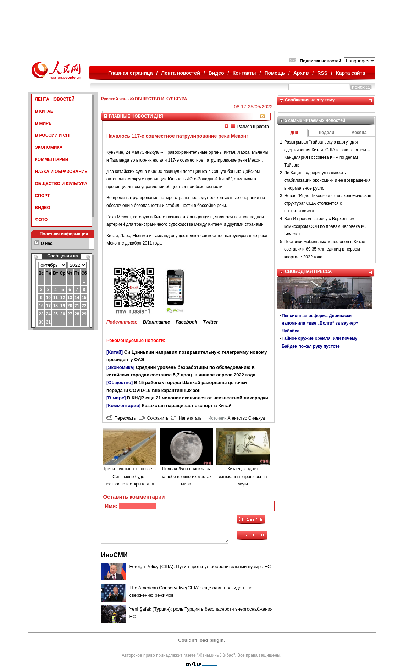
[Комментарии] (123, 405)
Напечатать (186, 418)
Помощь (274, 73)
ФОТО (41, 219)
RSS (322, 73)
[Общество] (119, 382)
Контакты (244, 73)
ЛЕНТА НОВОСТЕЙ (55, 99)
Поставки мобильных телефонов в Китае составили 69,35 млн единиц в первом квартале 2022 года (324, 249)
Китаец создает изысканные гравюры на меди (243, 476)
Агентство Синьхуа (246, 418)
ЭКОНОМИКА (49, 147)
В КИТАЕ (44, 111)
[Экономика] (120, 367)
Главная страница (130, 73)
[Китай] (114, 352)
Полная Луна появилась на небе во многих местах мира (186, 476)
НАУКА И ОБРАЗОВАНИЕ (61, 171)
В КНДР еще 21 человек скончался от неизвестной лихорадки (197, 397)
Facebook (186, 322)
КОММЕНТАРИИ (51, 159)
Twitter (210, 322)
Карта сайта (350, 73)
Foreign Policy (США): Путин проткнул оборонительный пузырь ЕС (200, 566)
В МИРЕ (43, 123)
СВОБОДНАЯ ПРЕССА (308, 271)
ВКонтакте (156, 322)
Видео (216, 73)
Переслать (121, 418)
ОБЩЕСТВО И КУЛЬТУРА (61, 183)
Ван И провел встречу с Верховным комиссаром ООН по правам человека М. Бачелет (325, 226)
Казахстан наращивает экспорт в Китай (187, 405)
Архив (301, 73)
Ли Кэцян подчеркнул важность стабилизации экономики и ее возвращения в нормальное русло (327, 180)
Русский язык (115, 98)
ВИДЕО (42, 207)
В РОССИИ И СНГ (53, 135)
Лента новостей (180, 73)
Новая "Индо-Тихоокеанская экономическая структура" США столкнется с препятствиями (327, 203)
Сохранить (153, 418)
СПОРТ (42, 195)
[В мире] (116, 397)
